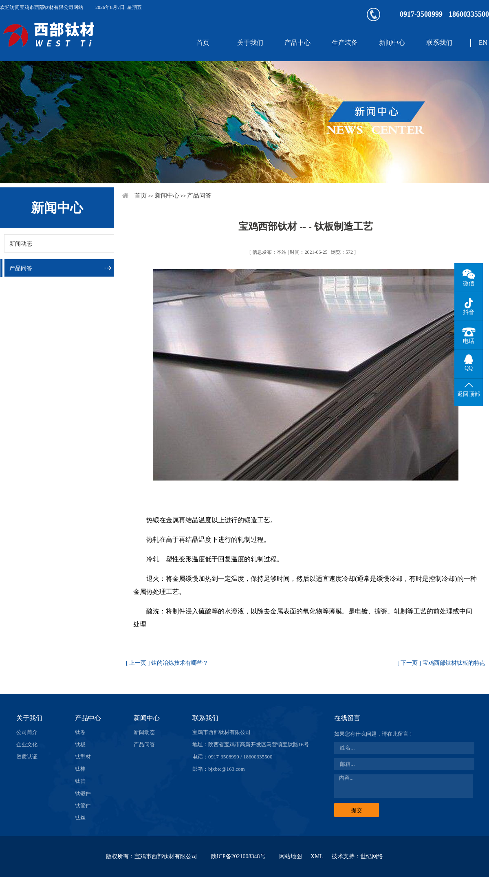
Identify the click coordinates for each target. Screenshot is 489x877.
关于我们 (250, 42)
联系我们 (439, 42)
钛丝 (80, 818)
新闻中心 (392, 42)
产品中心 (297, 42)
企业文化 (26, 744)
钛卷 (80, 732)
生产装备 (345, 42)
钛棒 (80, 769)
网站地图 (290, 856)
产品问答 (20, 268)
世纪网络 (371, 856)
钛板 (80, 744)
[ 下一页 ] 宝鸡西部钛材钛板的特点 (441, 663)
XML (317, 856)
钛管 (80, 781)
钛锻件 (83, 793)
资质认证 (26, 757)
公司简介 (26, 732)
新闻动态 (20, 244)
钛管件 (83, 805)
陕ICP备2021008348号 (238, 856)
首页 (202, 42)
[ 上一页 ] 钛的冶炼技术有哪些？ (167, 663)
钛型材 (83, 757)
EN (483, 42)
